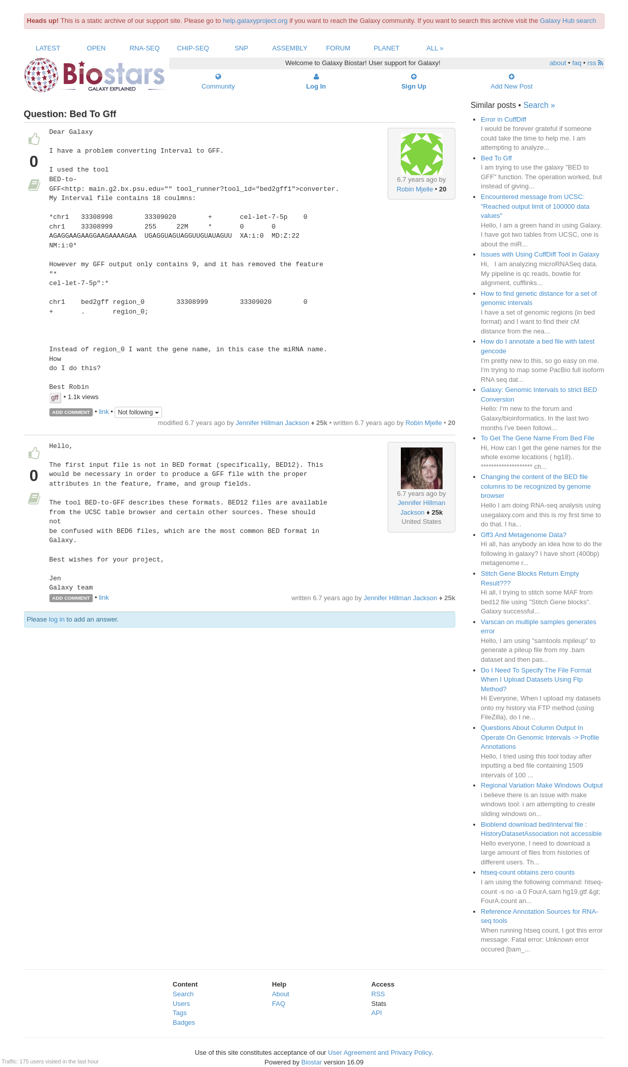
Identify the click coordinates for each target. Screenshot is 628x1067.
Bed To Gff (496, 158)
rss (595, 63)
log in (57, 619)
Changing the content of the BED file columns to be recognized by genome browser (536, 486)
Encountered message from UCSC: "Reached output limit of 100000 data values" (535, 206)
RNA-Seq (144, 48)
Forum (338, 48)
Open (96, 48)
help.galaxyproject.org (255, 20)
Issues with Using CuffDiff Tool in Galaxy (540, 254)
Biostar (312, 1062)
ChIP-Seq (193, 48)
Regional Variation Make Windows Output (542, 785)
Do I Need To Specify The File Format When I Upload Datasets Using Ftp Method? (536, 679)
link (104, 411)
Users (181, 1003)
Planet (387, 48)
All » (435, 48)
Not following (138, 412)
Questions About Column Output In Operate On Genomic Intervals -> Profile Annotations (540, 737)
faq (576, 63)
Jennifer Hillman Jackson (273, 423)
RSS (378, 994)
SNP (242, 48)
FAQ (278, 1003)
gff (55, 397)
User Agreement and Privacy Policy (379, 1052)
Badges (184, 1022)
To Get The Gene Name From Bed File (537, 438)
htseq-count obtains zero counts (528, 872)
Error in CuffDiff (503, 119)
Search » (539, 105)
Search (183, 994)
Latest (48, 48)
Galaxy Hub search (568, 20)
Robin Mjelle (415, 189)
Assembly (289, 48)
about (558, 63)
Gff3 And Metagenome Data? (523, 535)
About (280, 994)
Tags (179, 1013)
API (376, 1013)
